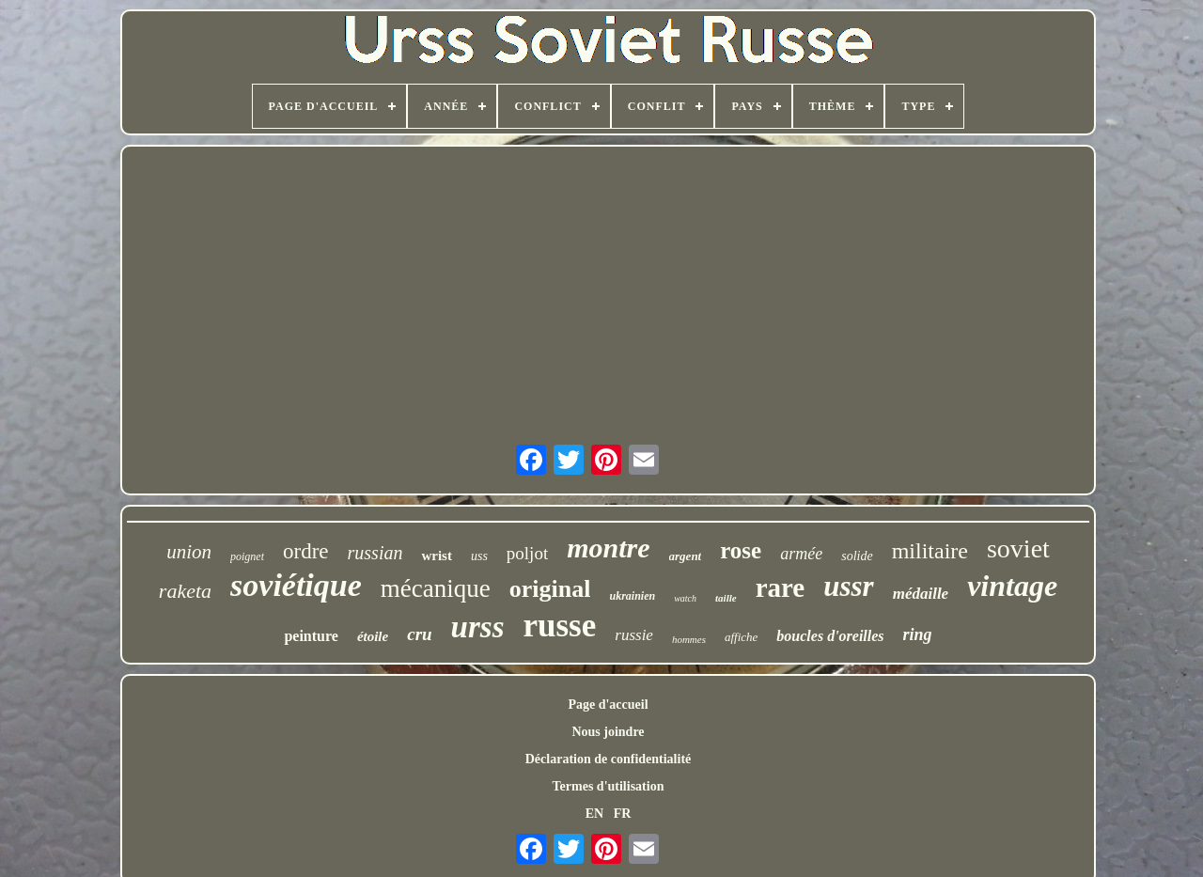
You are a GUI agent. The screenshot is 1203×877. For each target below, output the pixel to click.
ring (917, 634)
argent (685, 556)
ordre (306, 551)
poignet (247, 556)
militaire (930, 551)
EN (594, 814)
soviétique (296, 585)
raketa (185, 591)
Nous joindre (607, 732)
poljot (527, 553)
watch (685, 598)
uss (479, 556)
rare (780, 587)
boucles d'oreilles (829, 636)
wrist (436, 555)
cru (419, 634)
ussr (848, 586)
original (550, 589)
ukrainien (632, 596)
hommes (689, 639)
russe (560, 625)
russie (634, 635)
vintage (1012, 586)
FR (623, 814)
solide (856, 556)
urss (478, 627)
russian (375, 552)
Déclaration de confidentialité (608, 759)
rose (740, 550)
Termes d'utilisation (608, 786)
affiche (741, 637)
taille (726, 597)
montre (608, 547)
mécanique (436, 588)
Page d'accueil (608, 704)
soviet (1018, 548)
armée (801, 553)
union (188, 551)
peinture (310, 636)
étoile (372, 636)
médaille (920, 594)
